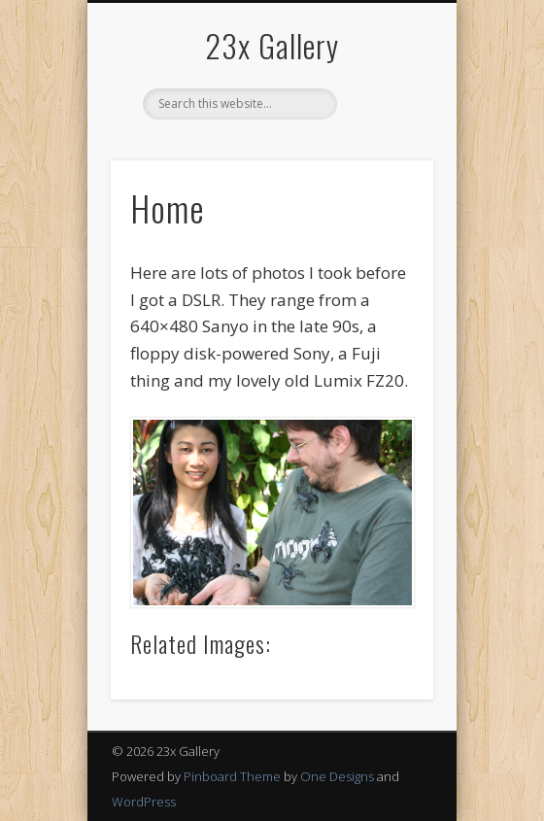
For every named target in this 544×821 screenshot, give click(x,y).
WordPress (144, 801)
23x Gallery (272, 45)
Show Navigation (385, 173)
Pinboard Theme (232, 776)
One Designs (337, 776)
